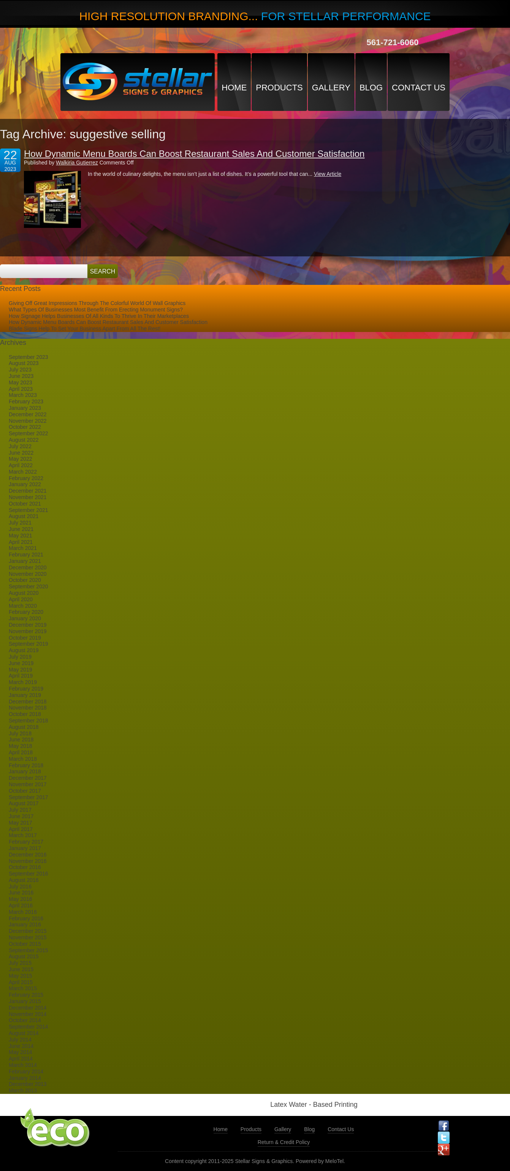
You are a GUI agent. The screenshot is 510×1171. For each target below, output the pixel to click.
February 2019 (26, 689)
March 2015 (23, 988)
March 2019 (23, 682)
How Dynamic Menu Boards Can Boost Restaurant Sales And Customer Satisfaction (194, 154)
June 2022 (21, 453)
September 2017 (28, 797)
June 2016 (21, 893)
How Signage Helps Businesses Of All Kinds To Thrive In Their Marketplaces (99, 316)
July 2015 (20, 963)
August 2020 (24, 593)
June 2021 (21, 529)
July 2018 (20, 733)
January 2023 (25, 408)
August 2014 (24, 1033)
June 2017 (21, 816)
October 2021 (25, 504)
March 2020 (23, 606)
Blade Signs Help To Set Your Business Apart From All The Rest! (84, 329)
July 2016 (20, 886)
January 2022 (25, 484)
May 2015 (20, 976)
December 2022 (28, 414)
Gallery (331, 87)
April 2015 (21, 982)
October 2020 (25, 580)
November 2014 (28, 1014)
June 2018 (21, 739)
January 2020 (25, 618)
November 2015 (28, 937)
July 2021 (20, 523)
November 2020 (28, 574)
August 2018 (24, 727)
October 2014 (25, 1020)
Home (234, 87)
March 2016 (23, 912)
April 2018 (21, 752)
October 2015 (25, 944)
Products (279, 87)
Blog (371, 87)
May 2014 (20, 1052)
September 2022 (28, 433)
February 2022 (26, 478)
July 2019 (20, 657)
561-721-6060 (392, 42)
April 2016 (21, 905)
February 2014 (26, 1071)
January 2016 (25, 924)
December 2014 (28, 1008)
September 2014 (28, 1027)
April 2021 (21, 542)
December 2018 (28, 701)
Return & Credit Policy (284, 1142)
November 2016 (28, 861)
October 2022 (25, 427)
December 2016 (28, 855)
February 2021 (26, 555)
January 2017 (25, 848)
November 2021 (28, 497)
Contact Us (418, 87)
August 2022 (24, 440)
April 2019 (21, 676)
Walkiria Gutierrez (77, 163)
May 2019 (20, 670)
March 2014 (23, 1065)
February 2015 (26, 995)
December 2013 (28, 1084)
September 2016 (28, 874)
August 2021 (24, 516)
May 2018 (20, 746)
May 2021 (20, 536)
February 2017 (26, 842)
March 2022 (23, 472)
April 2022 (21, 465)
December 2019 (28, 625)
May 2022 (20, 459)
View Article (327, 174)
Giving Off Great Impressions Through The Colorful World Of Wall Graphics (97, 303)
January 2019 (25, 695)
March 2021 (23, 548)
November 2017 (28, 784)
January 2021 (25, 561)
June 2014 (21, 1046)
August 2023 (24, 363)
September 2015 (28, 950)
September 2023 (28, 357)
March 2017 (23, 835)
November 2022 (28, 421)
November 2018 (28, 708)
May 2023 (20, 382)
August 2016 (24, 880)
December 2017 (28, 778)
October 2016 (25, 867)
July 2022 (20, 446)
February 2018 (26, 765)
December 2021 (28, 491)
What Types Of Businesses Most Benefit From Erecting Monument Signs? (96, 310)
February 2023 (26, 401)
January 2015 (25, 1001)
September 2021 (28, 510)
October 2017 (25, 791)
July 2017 (20, 810)
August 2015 (24, 956)
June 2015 (21, 969)
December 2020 (28, 567)
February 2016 (26, 918)
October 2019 (25, 638)
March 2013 (23, 1090)
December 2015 (28, 931)
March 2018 (23, 759)
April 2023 (21, 389)
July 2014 (20, 1040)
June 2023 (21, 376)
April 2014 (21, 1059)
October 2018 (25, 714)
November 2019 (28, 631)
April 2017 (21, 829)
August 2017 (24, 803)
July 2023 (20, 370)
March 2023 (23, 395)
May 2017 (20, 823)
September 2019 (28, 644)
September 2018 (28, 720)
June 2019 (21, 663)
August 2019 (24, 650)
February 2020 (26, 612)
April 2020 (21, 599)
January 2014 (25, 1078)
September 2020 (28, 586)
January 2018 (25, 771)
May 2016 (20, 899)
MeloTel (334, 1161)
